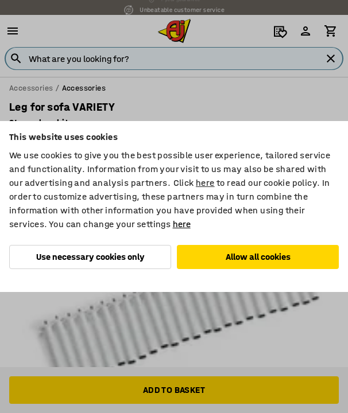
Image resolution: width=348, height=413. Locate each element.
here (205, 182)
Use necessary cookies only (90, 256)
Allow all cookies (258, 256)
